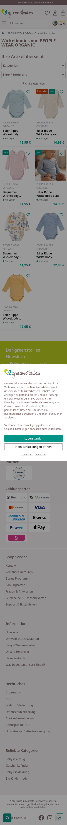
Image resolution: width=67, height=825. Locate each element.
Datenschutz (27, 454)
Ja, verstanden (33, 438)
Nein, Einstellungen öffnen (33, 447)
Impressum (40, 454)
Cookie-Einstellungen (16, 429)
